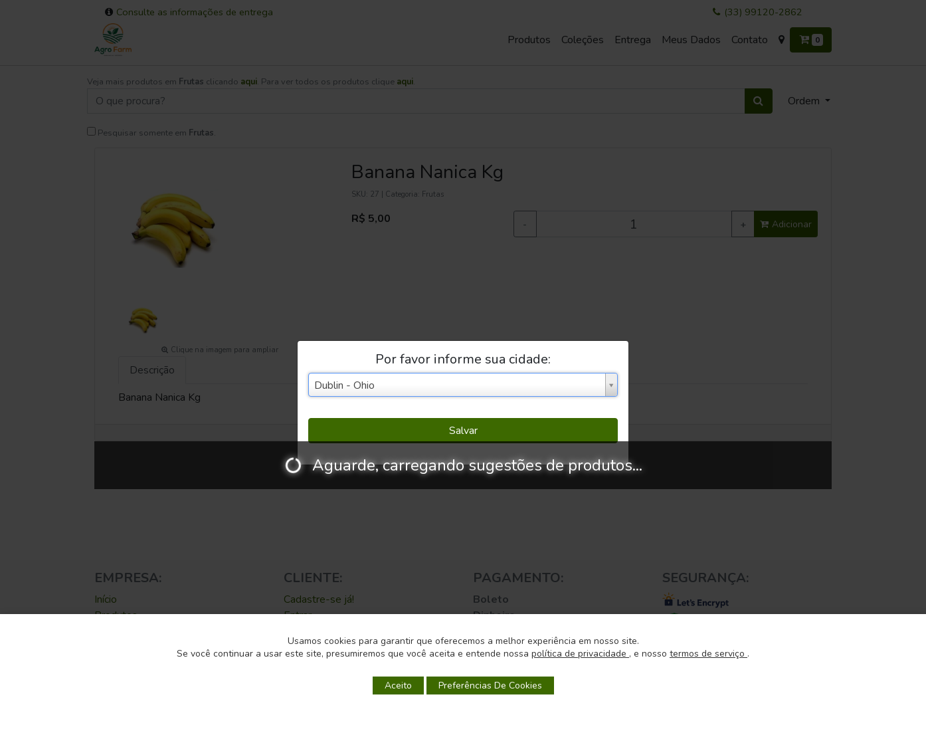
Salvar (463, 430)
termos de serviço (708, 653)
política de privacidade (580, 653)
